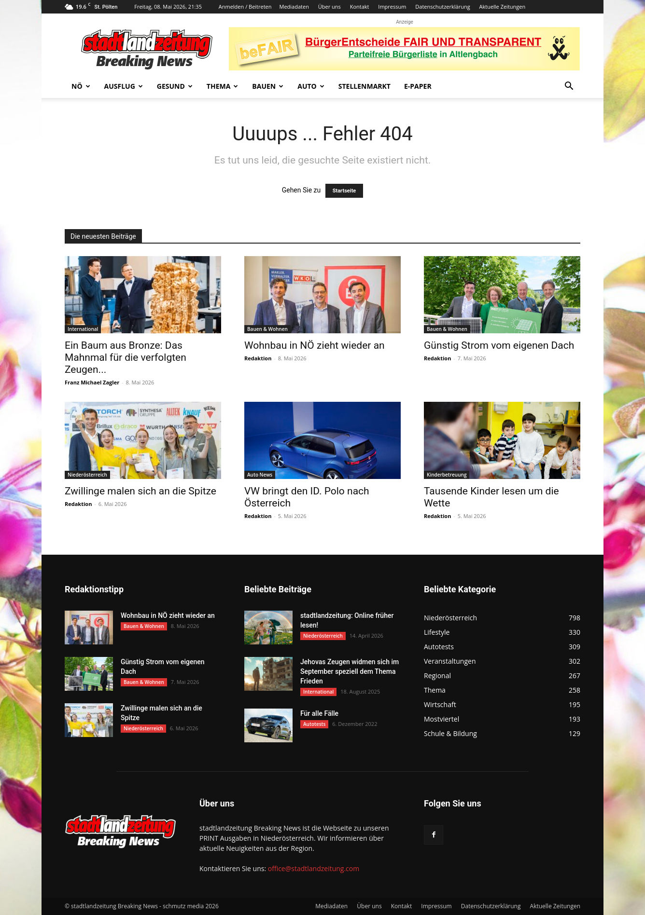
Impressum (392, 6)
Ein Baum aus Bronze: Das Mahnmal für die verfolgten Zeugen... (125, 357)
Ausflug (123, 86)
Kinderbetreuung (446, 474)
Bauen (267, 86)
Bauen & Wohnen (267, 329)
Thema (222, 86)
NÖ (80, 86)
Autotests (314, 724)
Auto (310, 86)
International (83, 329)
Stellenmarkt (364, 86)
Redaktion (257, 358)
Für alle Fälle (319, 713)
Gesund (175, 86)
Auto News (259, 474)
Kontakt (359, 6)
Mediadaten (294, 6)
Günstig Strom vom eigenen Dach (499, 345)
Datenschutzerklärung (442, 6)
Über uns (329, 6)
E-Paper (418, 86)
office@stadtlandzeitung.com (313, 868)
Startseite (344, 191)
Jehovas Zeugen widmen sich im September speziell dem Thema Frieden (349, 671)
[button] (568, 87)
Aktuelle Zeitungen (502, 6)
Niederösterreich (87, 474)
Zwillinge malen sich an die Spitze (140, 491)
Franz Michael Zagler (92, 382)
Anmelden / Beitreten (245, 6)
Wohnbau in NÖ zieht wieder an (314, 345)
